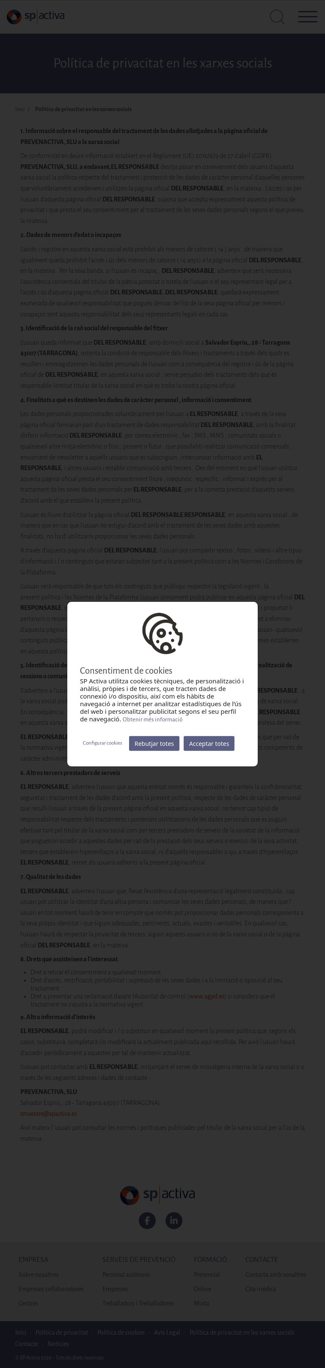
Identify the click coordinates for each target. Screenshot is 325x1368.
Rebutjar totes (154, 743)
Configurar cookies (102, 743)
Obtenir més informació (152, 719)
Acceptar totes (209, 743)
